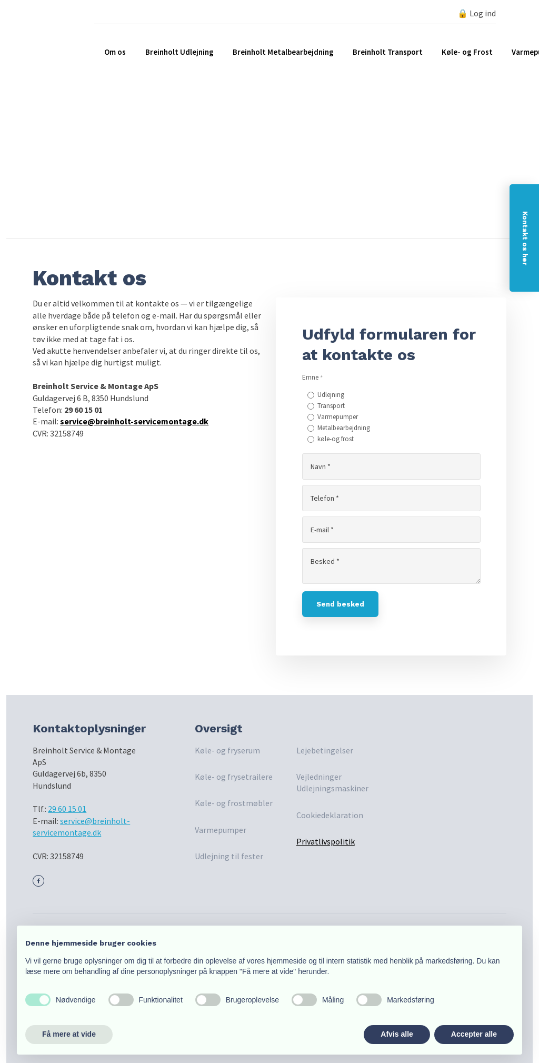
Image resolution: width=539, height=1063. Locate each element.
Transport (331, 405)
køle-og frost (335, 438)
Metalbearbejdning (343, 427)
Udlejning (330, 394)
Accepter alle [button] (474, 1034)
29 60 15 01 (67, 808)
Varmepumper (337, 416)
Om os (115, 52)
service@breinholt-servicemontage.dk (134, 421)
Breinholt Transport (388, 52)
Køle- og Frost (467, 52)
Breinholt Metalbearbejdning (283, 52)
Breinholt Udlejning (179, 52)
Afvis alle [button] (397, 1034)
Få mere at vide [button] (69, 1034)
